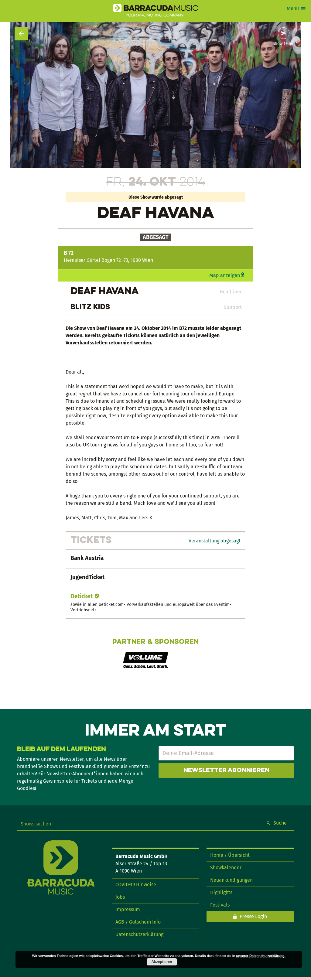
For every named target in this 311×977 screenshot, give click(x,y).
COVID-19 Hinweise (135, 884)
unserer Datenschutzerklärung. (260, 956)
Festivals (220, 905)
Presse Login (253, 916)
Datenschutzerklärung (139, 934)
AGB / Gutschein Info (138, 922)
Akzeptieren (162, 962)
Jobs (120, 897)
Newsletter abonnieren (226, 770)
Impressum (127, 909)
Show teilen (284, 43)
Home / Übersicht (230, 855)
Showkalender (225, 867)
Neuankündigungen (231, 880)
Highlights (221, 892)
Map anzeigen (224, 275)
